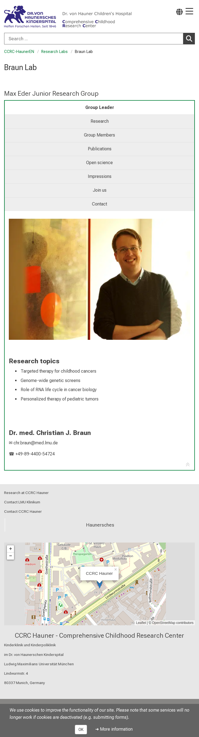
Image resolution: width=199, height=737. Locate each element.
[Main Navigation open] (189, 11)
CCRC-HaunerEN (19, 51)
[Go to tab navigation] (188, 465)
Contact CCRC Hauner (23, 511)
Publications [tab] (99, 148)
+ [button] (10, 549)
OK (80, 729)
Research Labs (54, 51)
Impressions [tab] (99, 176)
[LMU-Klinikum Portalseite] (23, 17)
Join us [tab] (100, 190)
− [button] (10, 556)
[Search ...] (93, 38)
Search (190, 38)
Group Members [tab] (99, 135)
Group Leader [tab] (99, 107)
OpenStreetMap (163, 623)
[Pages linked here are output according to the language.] (179, 11)
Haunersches (100, 525)
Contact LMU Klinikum (22, 502)
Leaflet (141, 623)
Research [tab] (100, 121)
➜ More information (114, 729)
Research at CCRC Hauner (26, 492)
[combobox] (99, 38)
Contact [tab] (99, 204)
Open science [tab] (99, 162)
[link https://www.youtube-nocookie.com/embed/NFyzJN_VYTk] (99, 279)
